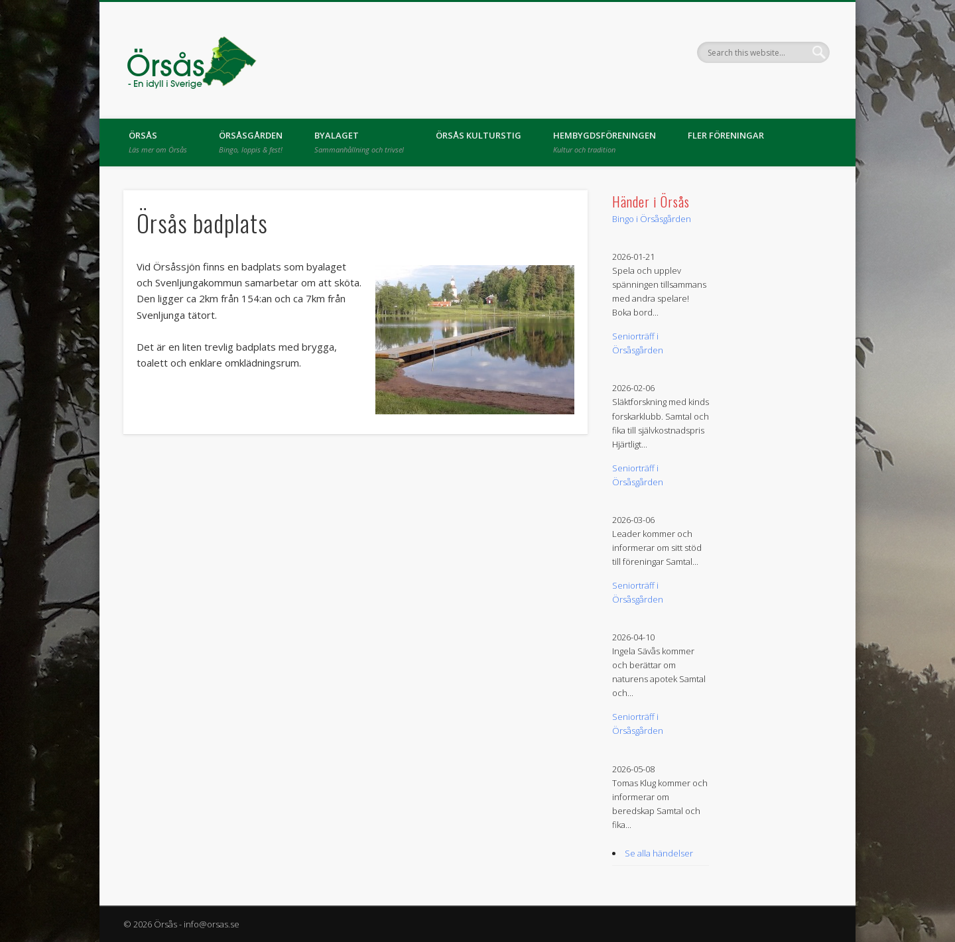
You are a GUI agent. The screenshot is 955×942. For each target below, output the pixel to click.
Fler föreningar (726, 135)
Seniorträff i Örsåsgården (637, 343)
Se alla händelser (659, 853)
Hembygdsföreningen (604, 141)
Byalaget (359, 141)
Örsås (158, 141)
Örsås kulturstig (478, 135)
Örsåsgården (251, 141)
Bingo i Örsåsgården (651, 219)
